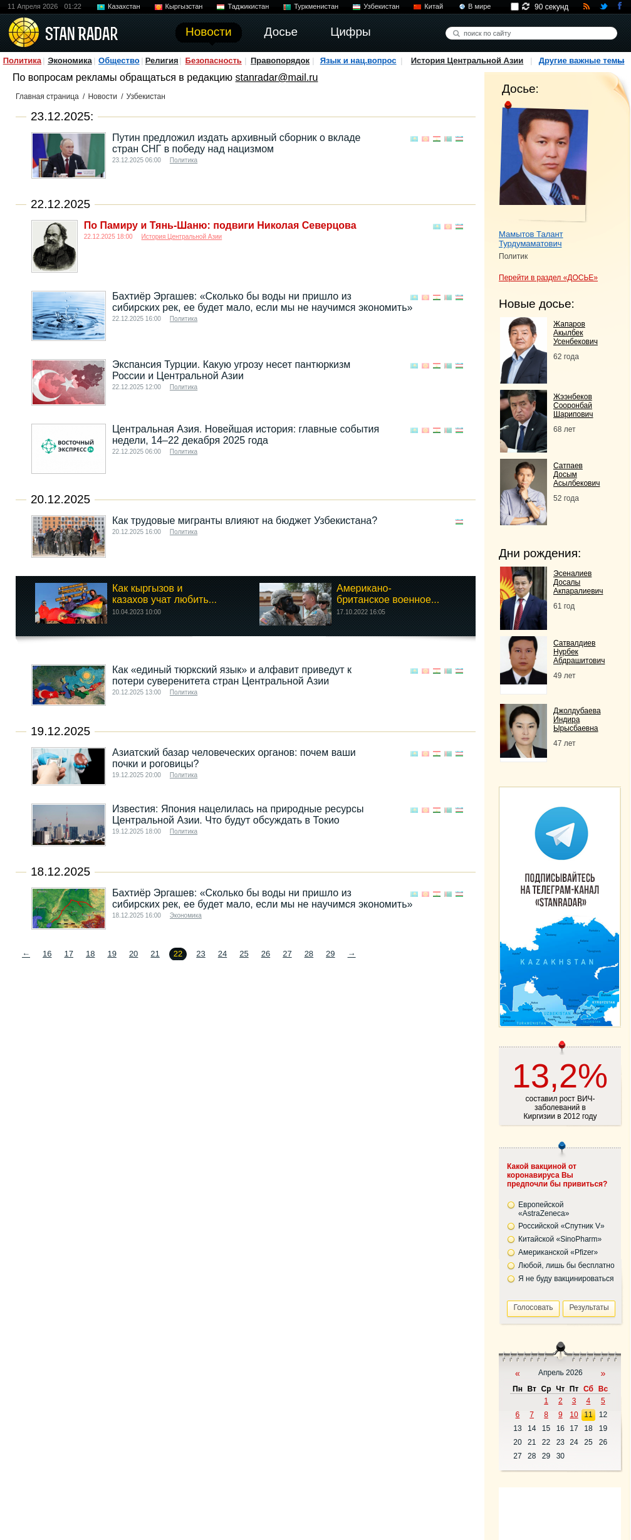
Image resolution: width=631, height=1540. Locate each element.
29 (330, 953)
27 (287, 953)
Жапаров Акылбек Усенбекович (575, 333)
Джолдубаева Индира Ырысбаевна (577, 719)
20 (133, 953)
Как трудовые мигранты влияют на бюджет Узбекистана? (244, 520)
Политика (22, 60)
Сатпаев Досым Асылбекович (576, 474)
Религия (162, 60)
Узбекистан (381, 6)
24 (222, 953)
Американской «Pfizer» (558, 1252)
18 (90, 953)
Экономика (70, 60)
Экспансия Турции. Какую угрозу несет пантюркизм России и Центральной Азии (231, 370)
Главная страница (47, 96)
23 (200, 953)
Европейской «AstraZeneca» (543, 1209)
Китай (433, 6)
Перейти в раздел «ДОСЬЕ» (548, 277)
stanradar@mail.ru (277, 77)
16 (47, 953)
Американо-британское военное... (387, 594)
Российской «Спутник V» (561, 1226)
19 (111, 953)
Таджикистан (248, 6)
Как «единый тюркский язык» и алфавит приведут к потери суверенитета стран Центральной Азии (232, 675)
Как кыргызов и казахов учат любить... (164, 594)
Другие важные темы (582, 60)
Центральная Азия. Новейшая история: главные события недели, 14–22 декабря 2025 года (245, 435)
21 (154, 953)
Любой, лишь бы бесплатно (566, 1265)
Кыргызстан (184, 6)
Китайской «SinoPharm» (560, 1239)
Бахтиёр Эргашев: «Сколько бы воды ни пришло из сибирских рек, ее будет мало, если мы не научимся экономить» (262, 302)
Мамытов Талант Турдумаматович (531, 238)
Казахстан (124, 6)
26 (265, 953)
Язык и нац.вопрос (358, 60)
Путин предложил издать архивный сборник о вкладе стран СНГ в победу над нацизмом (236, 143)
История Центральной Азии (467, 60)
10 (574, 1414)
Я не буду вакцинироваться (566, 1278)
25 (243, 953)
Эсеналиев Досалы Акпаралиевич (578, 582)
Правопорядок (280, 60)
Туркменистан (316, 6)
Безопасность (213, 60)
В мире (479, 6)
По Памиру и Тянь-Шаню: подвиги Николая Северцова (220, 225)
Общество (119, 60)
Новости (102, 96)
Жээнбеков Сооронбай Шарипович (573, 405)
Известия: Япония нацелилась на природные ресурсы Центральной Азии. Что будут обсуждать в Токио (237, 814)
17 (68, 953)
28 (309, 953)
